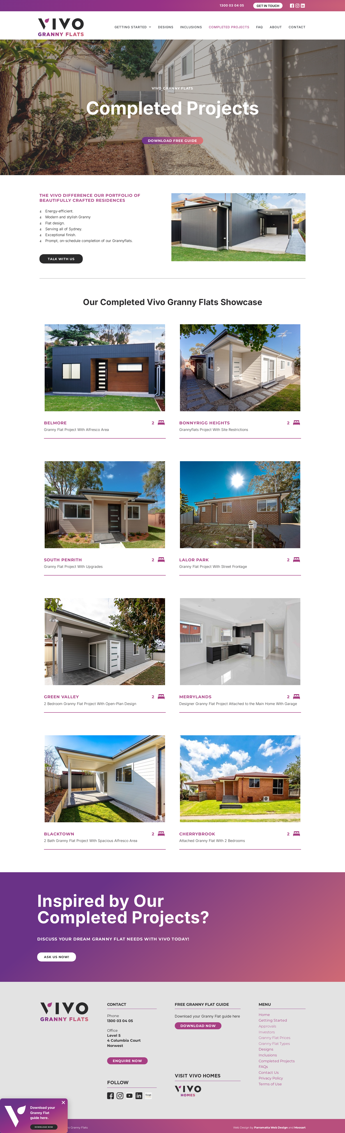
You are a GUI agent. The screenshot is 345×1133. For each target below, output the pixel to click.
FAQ (259, 27)
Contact (297, 27)
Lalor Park (194, 559)
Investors (267, 1030)
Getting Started (133, 27)
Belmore (55, 421)
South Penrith (63, 559)
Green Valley (61, 695)
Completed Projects (229, 27)
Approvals (267, 1024)
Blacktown (59, 832)
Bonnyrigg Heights (204, 421)
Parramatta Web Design (271, 1125)
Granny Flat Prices (274, 1035)
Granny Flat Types (274, 1041)
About (276, 27)
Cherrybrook (197, 832)
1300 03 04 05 (120, 1019)
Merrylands (195, 695)
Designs (165, 27)
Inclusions (191, 27)
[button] (63, 1102)
